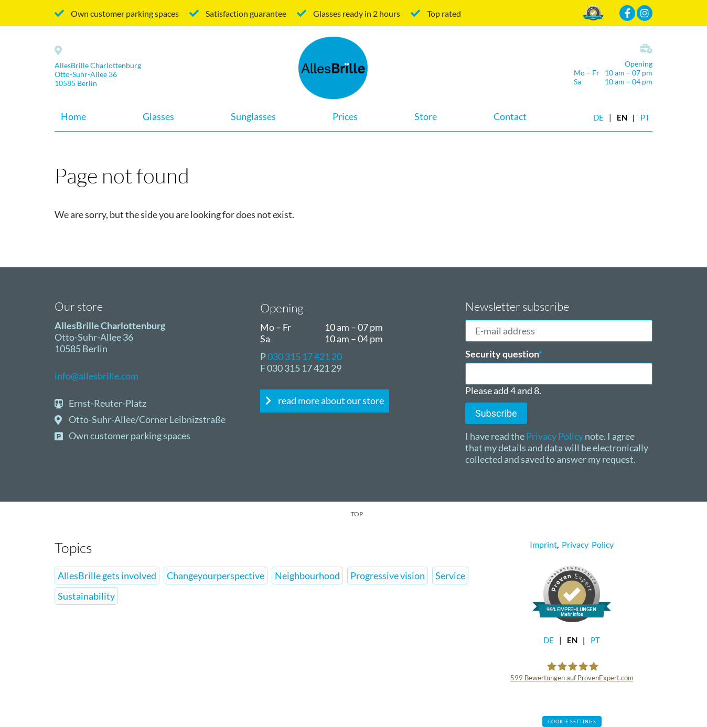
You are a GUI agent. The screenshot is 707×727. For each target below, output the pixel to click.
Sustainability (86, 596)
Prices (345, 116)
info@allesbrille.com (96, 376)
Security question (503, 354)
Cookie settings (572, 721)
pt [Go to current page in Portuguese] (645, 117)
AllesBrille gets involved (107, 575)
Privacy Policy (553, 436)
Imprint (543, 544)
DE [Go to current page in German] (598, 117)
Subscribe (496, 413)
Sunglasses (253, 116)
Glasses (158, 116)
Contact (510, 116)
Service (450, 575)
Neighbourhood (307, 575)
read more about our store (330, 400)
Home (73, 116)
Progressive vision (387, 575)
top (357, 514)
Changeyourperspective (215, 575)
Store (425, 116)
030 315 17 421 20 (304, 356)
